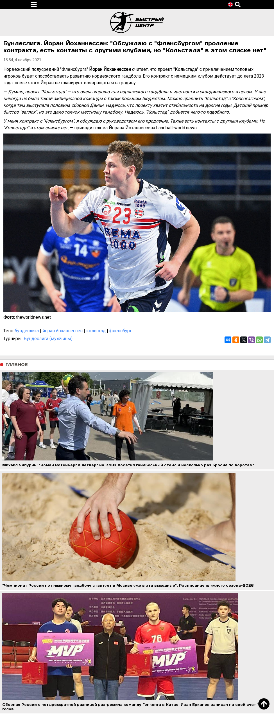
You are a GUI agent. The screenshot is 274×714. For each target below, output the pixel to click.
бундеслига (27, 330)
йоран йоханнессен (62, 330)
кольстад (96, 330)
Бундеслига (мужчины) (48, 338)
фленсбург (120, 330)
